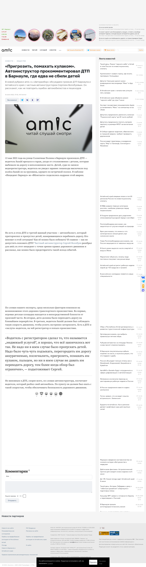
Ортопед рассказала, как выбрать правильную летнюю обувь (113, 335)
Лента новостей (107, 58)
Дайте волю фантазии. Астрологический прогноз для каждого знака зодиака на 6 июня (116, 471)
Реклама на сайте (32, 531)
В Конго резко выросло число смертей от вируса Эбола (116, 249)
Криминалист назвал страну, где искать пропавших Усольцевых (116, 75)
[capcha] (24, 496)
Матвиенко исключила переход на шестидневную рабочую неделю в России (116, 380)
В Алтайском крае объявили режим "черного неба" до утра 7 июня (114, 99)
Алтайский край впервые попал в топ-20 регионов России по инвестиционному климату (116, 198)
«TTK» (33, 565)
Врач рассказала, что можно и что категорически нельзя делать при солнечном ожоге (113, 233)
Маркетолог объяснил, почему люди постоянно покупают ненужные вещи (115, 258)
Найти (141, 50)
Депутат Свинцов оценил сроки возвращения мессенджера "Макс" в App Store (116, 83)
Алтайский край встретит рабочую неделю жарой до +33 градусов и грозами (117, 266)
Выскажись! (12, 100)
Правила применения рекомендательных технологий (20, 554)
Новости (25, 50)
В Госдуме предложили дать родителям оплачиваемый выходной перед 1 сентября (117, 217)
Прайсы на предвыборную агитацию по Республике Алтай (10, 539)
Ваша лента (109, 50)
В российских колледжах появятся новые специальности (116, 275)
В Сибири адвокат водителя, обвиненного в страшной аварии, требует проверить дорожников (116, 134)
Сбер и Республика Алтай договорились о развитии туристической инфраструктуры (117, 328)
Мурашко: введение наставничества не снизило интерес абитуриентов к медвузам (116, 462)
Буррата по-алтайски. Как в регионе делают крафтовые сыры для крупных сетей (115, 407)
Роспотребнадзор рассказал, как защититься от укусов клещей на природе (117, 225)
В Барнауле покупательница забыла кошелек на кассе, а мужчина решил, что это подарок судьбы (116, 353)
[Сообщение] (48, 487)
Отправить (12, 500)
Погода (4, 545)
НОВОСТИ (9, 61)
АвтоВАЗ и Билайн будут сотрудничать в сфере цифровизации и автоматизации (116, 371)
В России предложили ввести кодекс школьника (115, 388)
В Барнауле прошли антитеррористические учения (112, 505)
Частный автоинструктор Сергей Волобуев (57, 243)
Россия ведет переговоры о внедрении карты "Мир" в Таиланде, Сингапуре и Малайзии (115, 143)
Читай (34, 50)
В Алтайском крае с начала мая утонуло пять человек (116, 92)
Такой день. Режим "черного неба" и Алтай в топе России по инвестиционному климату (117, 66)
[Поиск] (127, 50)
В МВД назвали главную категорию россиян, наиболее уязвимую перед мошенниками (114, 208)
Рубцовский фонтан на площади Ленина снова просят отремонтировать (116, 344)
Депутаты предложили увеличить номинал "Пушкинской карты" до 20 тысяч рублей (117, 116)
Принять (93, 562)
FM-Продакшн (30, 528)
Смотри (53, 50)
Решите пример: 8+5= (14, 496)
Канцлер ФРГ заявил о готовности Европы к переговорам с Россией (117, 497)
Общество (21, 61)
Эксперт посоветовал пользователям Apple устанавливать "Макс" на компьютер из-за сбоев (117, 107)
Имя (7, 476)
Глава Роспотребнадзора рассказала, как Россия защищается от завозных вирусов (116, 242)
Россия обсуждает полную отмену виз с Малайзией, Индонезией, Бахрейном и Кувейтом (116, 363)
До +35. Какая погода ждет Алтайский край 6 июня (117, 480)
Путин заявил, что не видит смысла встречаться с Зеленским (114, 397)
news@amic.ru (74, 542)
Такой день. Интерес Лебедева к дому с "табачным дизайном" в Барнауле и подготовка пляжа (116, 488)
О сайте (28, 545)
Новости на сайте (8, 528)
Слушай (43, 50)
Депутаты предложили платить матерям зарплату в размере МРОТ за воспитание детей (116, 124)
